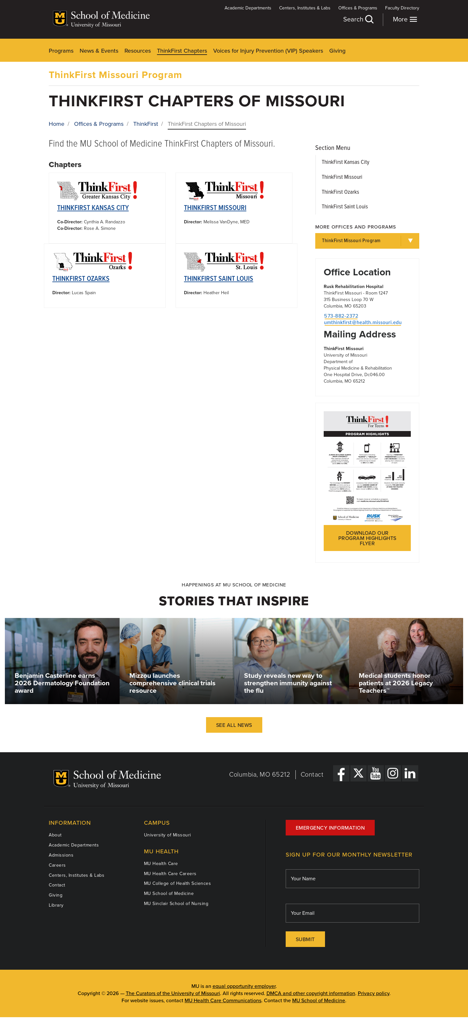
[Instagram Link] (393, 773)
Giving (337, 50)
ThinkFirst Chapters (182, 50)
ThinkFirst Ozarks (81, 279)
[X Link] (358, 773)
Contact (312, 775)
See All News (234, 725)
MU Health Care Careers (170, 873)
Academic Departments (248, 8)
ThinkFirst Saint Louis (218, 279)
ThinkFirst (145, 123)
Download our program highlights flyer (367, 538)
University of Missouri (167, 835)
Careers (57, 865)
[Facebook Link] (341, 773)
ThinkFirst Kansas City (93, 208)
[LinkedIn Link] (410, 773)
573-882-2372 (341, 316)
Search (358, 19)
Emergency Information (330, 828)
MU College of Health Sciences (177, 883)
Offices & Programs (357, 8)
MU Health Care (161, 863)
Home (56, 123)
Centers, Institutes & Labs (305, 8)
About (55, 835)
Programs (61, 50)
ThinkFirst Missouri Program (115, 75)
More (405, 19)
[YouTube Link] (376, 773)
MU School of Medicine (169, 893)
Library (56, 905)
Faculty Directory (402, 8)
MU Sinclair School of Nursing (176, 903)
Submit (305, 939)
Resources (137, 50)
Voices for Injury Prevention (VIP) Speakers (268, 50)
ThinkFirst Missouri (215, 208)
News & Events (99, 50)
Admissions (61, 855)
